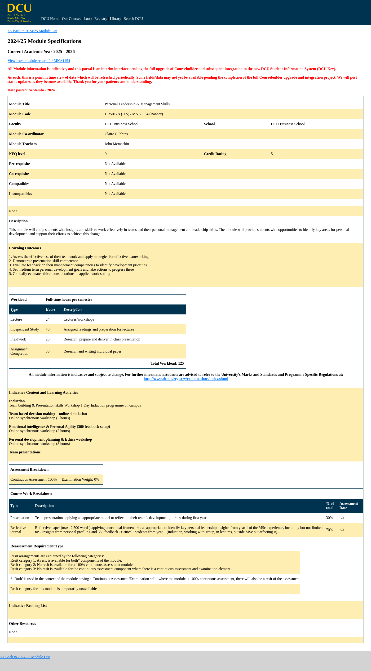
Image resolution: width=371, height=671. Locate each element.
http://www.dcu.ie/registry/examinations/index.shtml (186, 379)
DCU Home (50, 19)
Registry (100, 19)
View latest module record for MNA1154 (39, 61)
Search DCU (133, 19)
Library (115, 19)
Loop (88, 19)
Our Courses (71, 19)
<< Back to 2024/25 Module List (32, 31)
